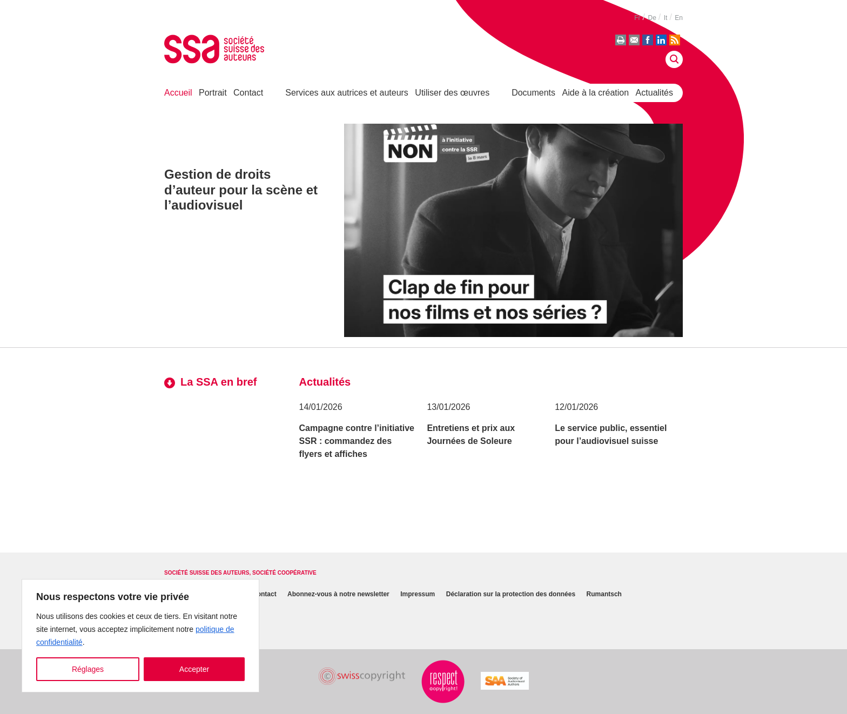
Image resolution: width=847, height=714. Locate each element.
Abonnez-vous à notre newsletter (338, 594)
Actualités (654, 92)
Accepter (194, 669)
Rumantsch (604, 594)
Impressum (417, 594)
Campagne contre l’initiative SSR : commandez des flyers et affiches (356, 441)
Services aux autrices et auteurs (346, 92)
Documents (533, 92)
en (679, 18)
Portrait (213, 92)
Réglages (88, 669)
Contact (248, 92)
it (666, 18)
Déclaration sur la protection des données (510, 594)
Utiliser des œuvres (452, 92)
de (652, 18)
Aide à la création (595, 92)
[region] (140, 635)
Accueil (178, 92)
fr (637, 18)
